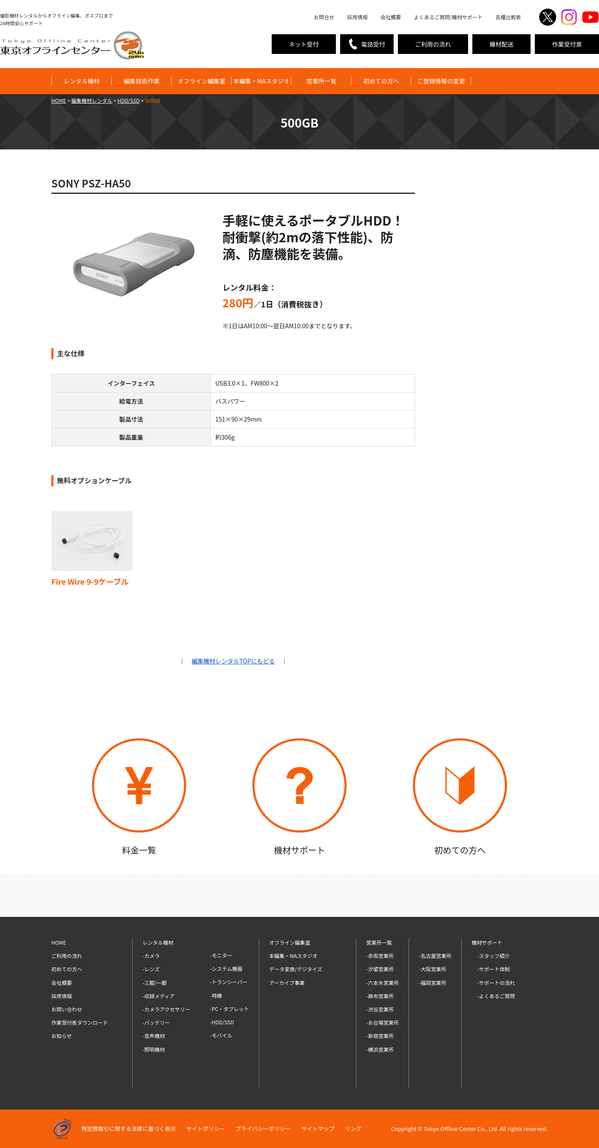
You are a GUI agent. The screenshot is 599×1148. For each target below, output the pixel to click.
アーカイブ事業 (287, 982)
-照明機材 (153, 1049)
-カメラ (151, 955)
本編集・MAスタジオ (261, 81)
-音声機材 (153, 1035)
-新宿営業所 (380, 1035)
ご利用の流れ (433, 44)
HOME (58, 100)
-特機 (216, 995)
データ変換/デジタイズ (295, 969)
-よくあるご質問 (496, 995)
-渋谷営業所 (380, 1009)
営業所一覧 (321, 81)
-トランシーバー (229, 981)
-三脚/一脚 (154, 982)
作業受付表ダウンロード (79, 1022)
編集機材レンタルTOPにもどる (233, 661)
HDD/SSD (129, 100)
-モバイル (221, 1035)
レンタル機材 (82, 81)
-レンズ (151, 969)
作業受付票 (567, 44)
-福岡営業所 (432, 982)
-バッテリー (156, 1022)
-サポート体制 (493, 969)
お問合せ (324, 17)
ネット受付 (304, 44)
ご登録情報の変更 (441, 81)
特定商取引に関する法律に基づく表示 (128, 1128)
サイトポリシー (205, 1128)
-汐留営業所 (380, 969)
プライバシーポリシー (263, 1128)
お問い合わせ (66, 1009)
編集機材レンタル (92, 100)
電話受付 (373, 44)
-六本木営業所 (382, 982)
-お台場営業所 (382, 1022)
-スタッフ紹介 (493, 955)
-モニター (221, 955)
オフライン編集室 (201, 81)
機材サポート (486, 942)
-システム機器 (226, 968)
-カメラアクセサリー (166, 1009)
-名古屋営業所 (435, 955)
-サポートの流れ (496, 982)
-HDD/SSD (222, 1022)
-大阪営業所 (432, 969)
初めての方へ (381, 81)
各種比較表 (508, 17)
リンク (353, 1128)
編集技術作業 (142, 81)
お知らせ (61, 1035)
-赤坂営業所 (380, 955)
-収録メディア (158, 995)
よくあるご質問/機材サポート (448, 17)
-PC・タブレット (229, 1008)
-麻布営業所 (380, 995)
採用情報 (357, 17)
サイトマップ (318, 1128)
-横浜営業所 (380, 1049)
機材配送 (501, 44)
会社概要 (390, 17)
